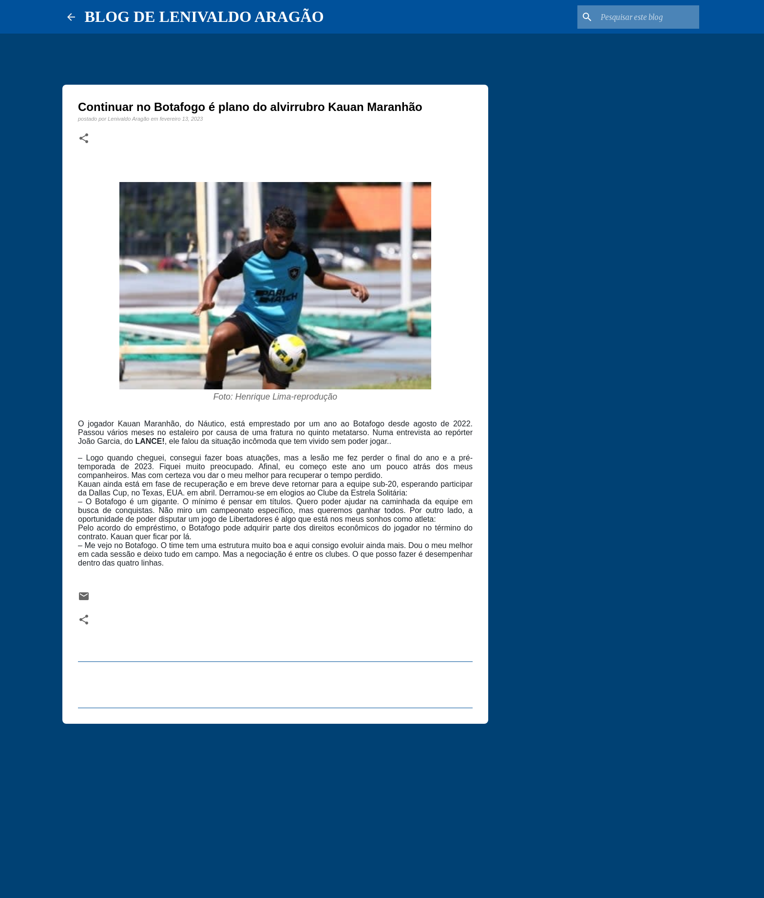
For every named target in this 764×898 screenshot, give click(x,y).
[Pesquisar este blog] (648, 17)
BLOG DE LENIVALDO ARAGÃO (204, 16)
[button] (84, 138)
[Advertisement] (275, 806)
